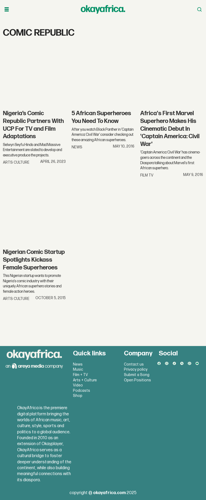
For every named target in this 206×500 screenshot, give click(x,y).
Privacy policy (136, 369)
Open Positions (137, 380)
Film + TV (80, 375)
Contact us (134, 364)
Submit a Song (136, 375)
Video (78, 385)
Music (78, 369)
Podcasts (81, 390)
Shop (77, 395)
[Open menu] (6, 9)
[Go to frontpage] (103, 9)
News (78, 364)
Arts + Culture (85, 380)
